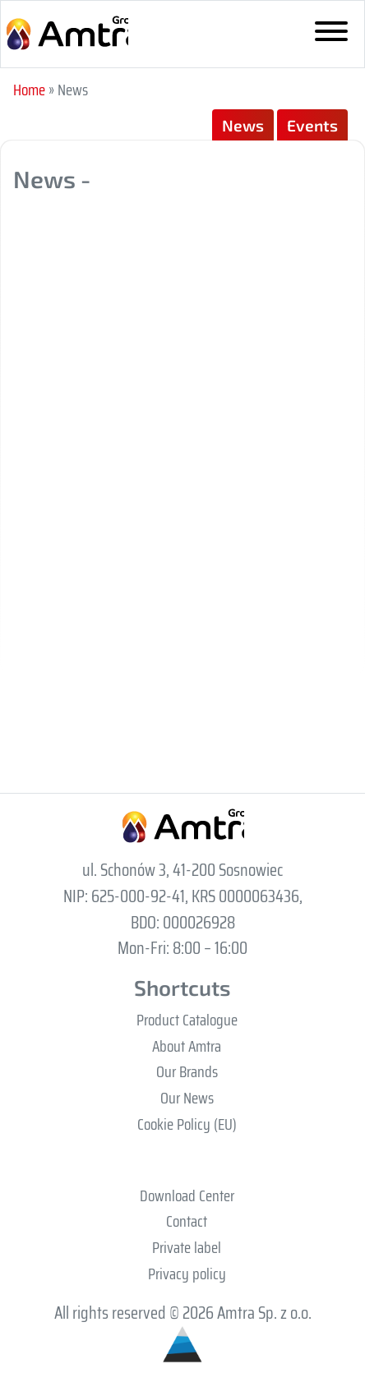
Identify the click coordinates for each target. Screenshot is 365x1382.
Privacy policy (187, 1273)
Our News (187, 1097)
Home (29, 89)
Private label (186, 1247)
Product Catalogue (187, 1019)
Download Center (187, 1195)
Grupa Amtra (66, 33)
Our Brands (187, 1071)
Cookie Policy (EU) (187, 1124)
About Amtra (186, 1046)
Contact (186, 1221)
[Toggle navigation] (331, 34)
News (243, 125)
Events (312, 125)
